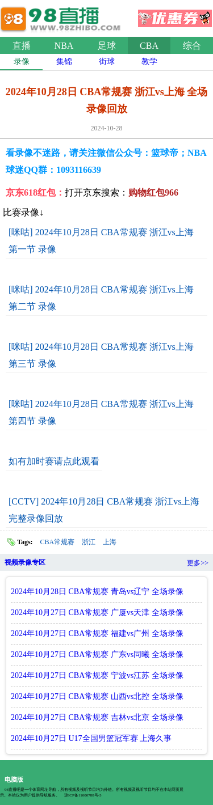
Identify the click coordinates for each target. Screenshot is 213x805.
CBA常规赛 (57, 542)
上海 (109, 542)
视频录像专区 (25, 562)
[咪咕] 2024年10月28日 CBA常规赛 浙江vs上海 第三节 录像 (101, 355)
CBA (149, 45)
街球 (107, 61)
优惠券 (175, 15)
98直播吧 (62, 16)
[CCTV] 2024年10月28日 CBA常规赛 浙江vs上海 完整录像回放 (104, 510)
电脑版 (14, 779)
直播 (21, 45)
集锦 (64, 61)
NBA (64, 45)
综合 (192, 45)
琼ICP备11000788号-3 (82, 795)
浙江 (88, 542)
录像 (22, 61)
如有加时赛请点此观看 (54, 461)
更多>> (197, 563)
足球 (107, 45)
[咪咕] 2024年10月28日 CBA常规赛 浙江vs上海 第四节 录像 (101, 412)
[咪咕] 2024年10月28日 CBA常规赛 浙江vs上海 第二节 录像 (101, 298)
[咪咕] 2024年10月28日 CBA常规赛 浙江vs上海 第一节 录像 (101, 240)
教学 (149, 61)
